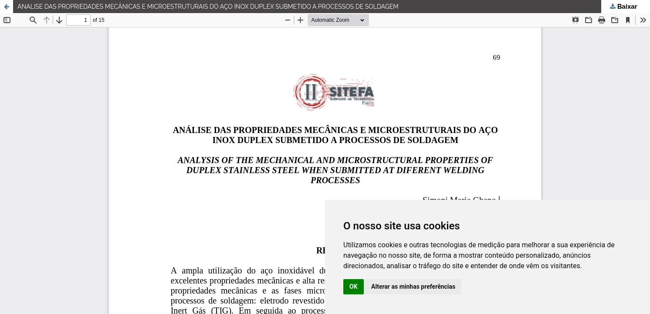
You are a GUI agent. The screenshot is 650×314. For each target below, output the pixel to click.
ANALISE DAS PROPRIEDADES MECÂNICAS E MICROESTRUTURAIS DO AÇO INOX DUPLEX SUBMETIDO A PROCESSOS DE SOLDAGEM (208, 6)
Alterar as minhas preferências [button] (413, 286)
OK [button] (353, 286)
